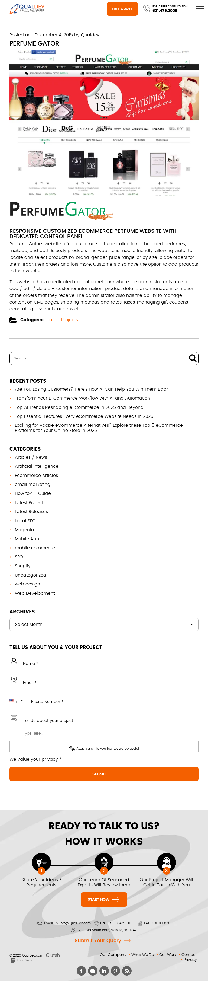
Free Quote (122, 9)
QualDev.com (32, 955)
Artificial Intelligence (36, 466)
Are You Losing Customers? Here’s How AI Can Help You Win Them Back (91, 389)
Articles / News (31, 457)
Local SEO (25, 521)
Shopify (23, 566)
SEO (19, 557)
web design (27, 584)
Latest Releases (31, 511)
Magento (24, 530)
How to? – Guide (33, 493)
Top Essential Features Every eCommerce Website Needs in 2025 (84, 416)
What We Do (142, 955)
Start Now (103, 899)
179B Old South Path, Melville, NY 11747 (106, 930)
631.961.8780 (162, 923)
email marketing (32, 484)
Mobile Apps (28, 539)
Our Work (167, 955)
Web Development (35, 593)
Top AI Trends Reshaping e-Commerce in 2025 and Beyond (79, 407)
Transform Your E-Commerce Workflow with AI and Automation (82, 398)
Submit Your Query (98, 940)
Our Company (113, 955)
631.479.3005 (164, 11)
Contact (189, 955)
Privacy (190, 960)
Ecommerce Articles (36, 475)
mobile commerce (35, 548)
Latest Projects (62, 320)
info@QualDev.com (75, 923)
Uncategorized (30, 575)
